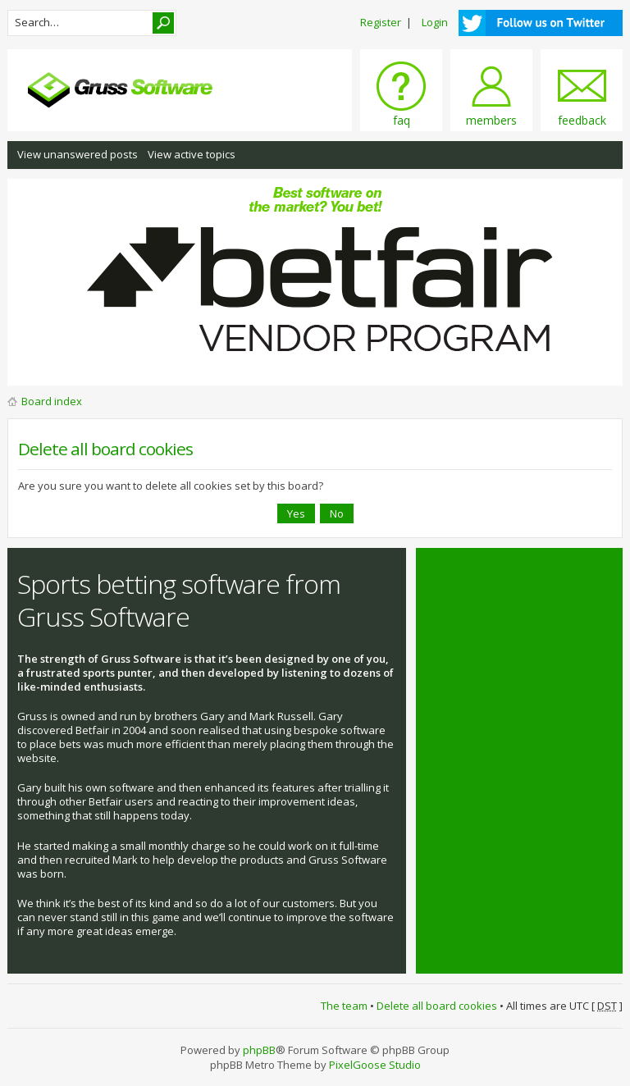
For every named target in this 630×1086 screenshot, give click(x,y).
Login (435, 22)
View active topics (191, 154)
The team (344, 1005)
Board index (51, 401)
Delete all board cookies (437, 1005)
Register (380, 22)
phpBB (259, 1050)
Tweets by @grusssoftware (494, 575)
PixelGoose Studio (375, 1064)
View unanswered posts (77, 154)
